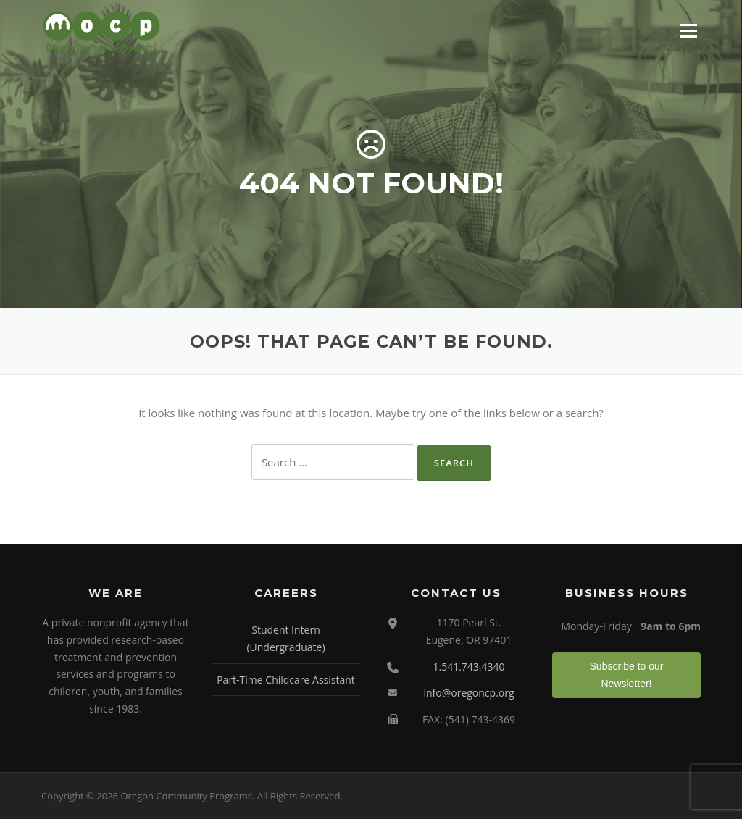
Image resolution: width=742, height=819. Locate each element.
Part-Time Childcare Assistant (286, 679)
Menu (688, 30)
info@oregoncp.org (468, 693)
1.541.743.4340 (468, 666)
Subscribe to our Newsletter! (627, 674)
